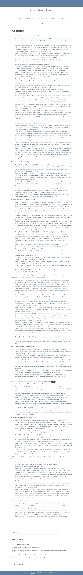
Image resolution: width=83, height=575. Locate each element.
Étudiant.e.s (61, 18)
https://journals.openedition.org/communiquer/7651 (29, 83)
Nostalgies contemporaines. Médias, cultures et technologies (31, 557)
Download (53, 381)
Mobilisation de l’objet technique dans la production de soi (39, 318)
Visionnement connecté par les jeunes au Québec (37, 131)
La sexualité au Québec (34, 437)
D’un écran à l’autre (65, 144)
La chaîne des (37, 426)
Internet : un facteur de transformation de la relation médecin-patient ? (44, 366)
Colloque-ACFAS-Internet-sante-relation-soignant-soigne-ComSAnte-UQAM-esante (30, 381)
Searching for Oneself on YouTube (53, 85)
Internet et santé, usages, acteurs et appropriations (46, 244)
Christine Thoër (41, 10)
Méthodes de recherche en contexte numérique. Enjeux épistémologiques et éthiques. (41, 169)
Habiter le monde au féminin (21, 544)
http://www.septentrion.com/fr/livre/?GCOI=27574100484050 (49, 102)
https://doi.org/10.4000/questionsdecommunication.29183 (34, 76)
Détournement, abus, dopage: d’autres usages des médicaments (54, 412)
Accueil (20, 18)
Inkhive (33, 573)
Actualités (38, 5)
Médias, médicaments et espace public (51, 261)
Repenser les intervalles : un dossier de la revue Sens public (30, 555)
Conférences (50, 18)
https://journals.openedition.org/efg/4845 (26, 129)
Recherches (40, 18)
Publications (29, 18)
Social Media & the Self (24, 87)
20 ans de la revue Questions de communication (27, 547)
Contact (44, 5)
